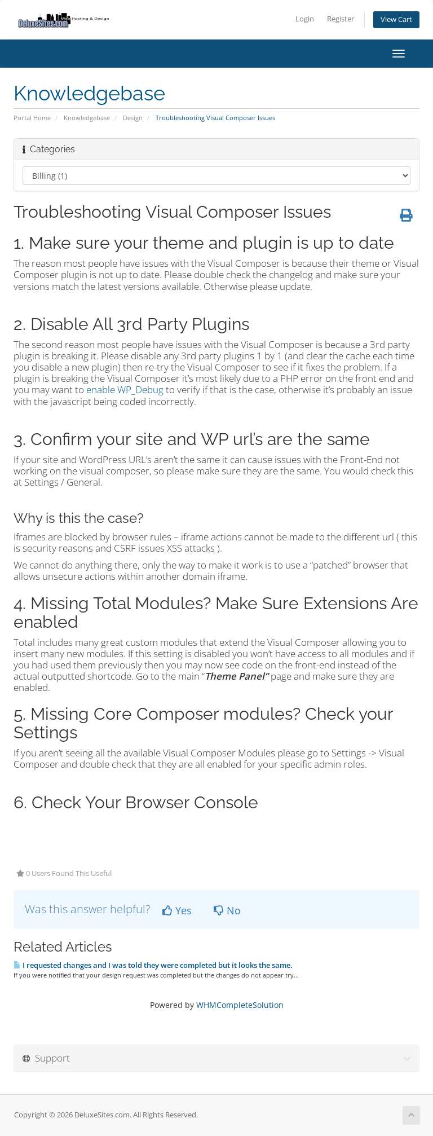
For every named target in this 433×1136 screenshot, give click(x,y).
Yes (177, 910)
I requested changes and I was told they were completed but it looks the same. (153, 965)
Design (133, 117)
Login (304, 19)
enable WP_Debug (125, 389)
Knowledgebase (87, 117)
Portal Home (32, 117)
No (227, 910)
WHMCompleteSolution (240, 1004)
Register (340, 19)
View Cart (396, 19)
